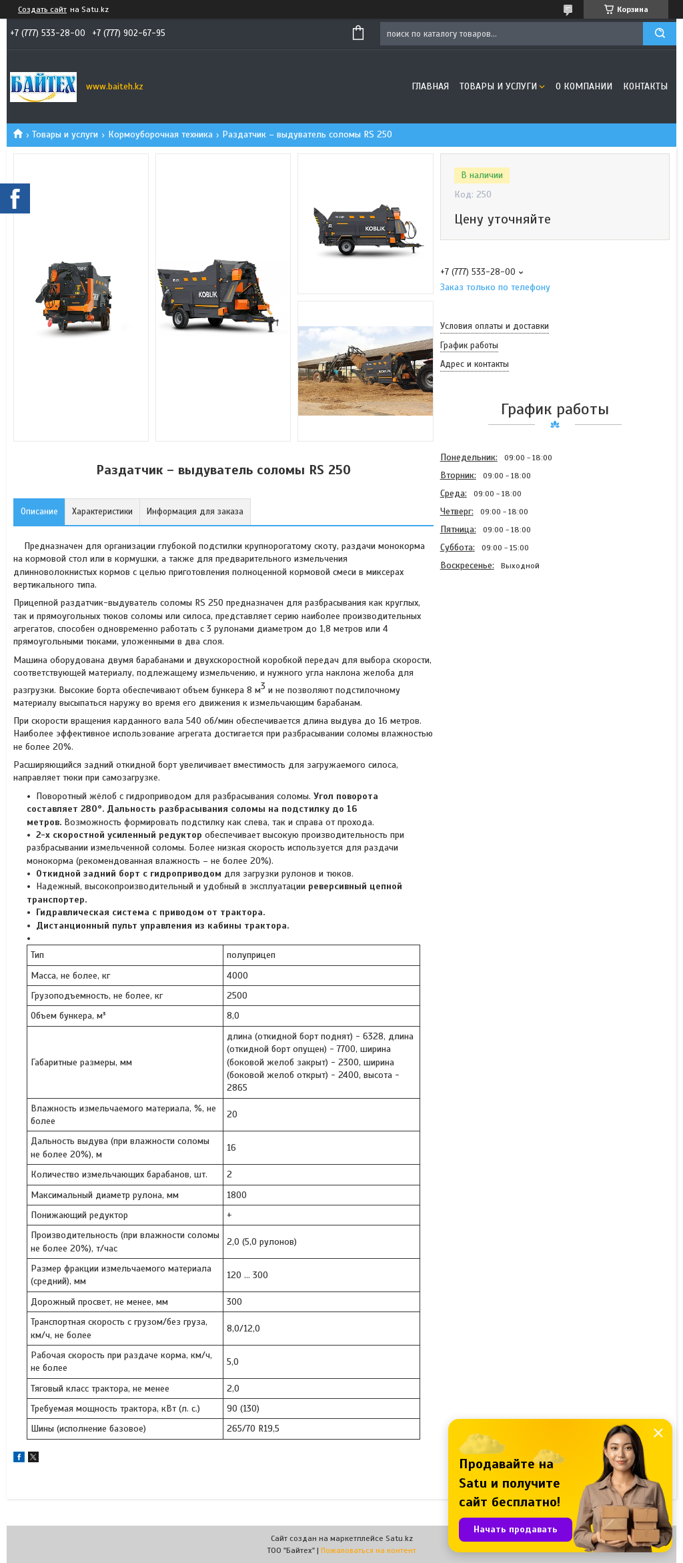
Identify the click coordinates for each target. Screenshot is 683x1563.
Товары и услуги (498, 86)
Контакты (645, 86)
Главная (430, 86)
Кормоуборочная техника (160, 134)
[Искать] (659, 33)
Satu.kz (399, 1538)
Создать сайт (42, 9)
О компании (584, 86)
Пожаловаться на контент (368, 1550)
